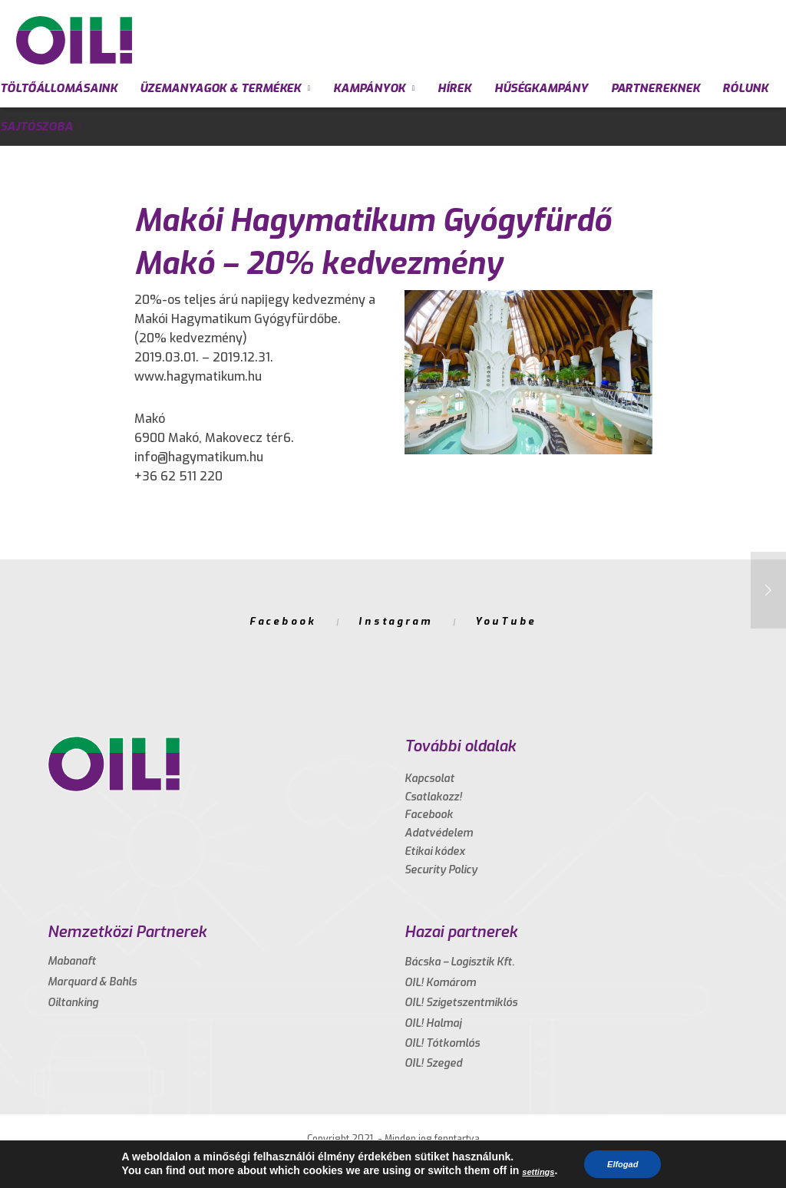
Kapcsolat (429, 778)
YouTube (506, 621)
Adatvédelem (439, 833)
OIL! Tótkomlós (442, 1043)
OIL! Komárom (440, 982)
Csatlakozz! (433, 797)
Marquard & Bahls (92, 982)
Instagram (395, 621)
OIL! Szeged (433, 1063)
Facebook (282, 621)
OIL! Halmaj (433, 1023)
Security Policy (441, 870)
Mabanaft (72, 961)
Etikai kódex (435, 851)
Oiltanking (73, 1002)
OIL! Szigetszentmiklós (461, 1002)
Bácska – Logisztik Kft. (459, 962)
